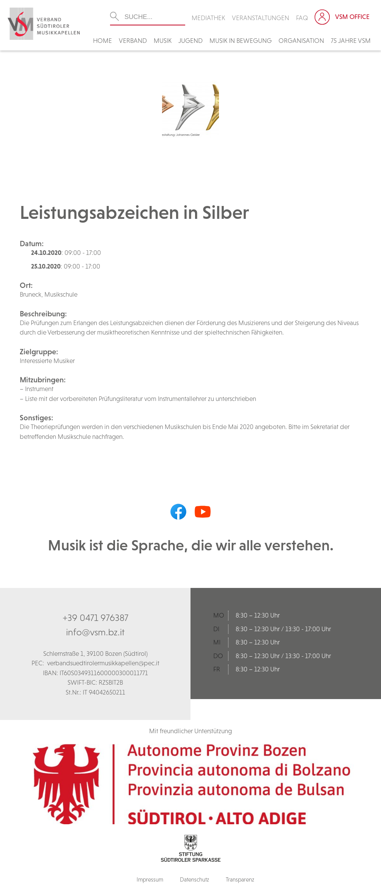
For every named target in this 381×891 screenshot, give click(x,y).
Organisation (301, 40)
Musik (163, 40)
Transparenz (240, 879)
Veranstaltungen (260, 18)
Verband (133, 40)
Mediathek (208, 18)
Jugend (190, 40)
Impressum (150, 879)
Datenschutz (194, 879)
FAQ (302, 18)
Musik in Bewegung (240, 40)
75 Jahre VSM (351, 40)
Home (102, 40)
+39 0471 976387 (95, 617)
